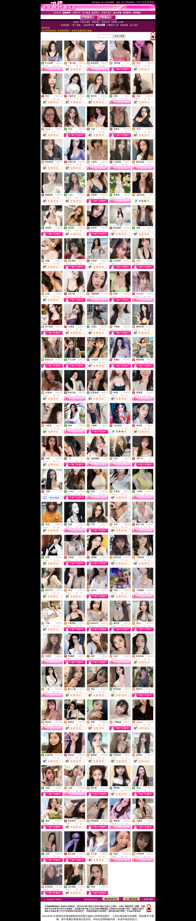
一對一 (128, 63)
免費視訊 (59, 63)
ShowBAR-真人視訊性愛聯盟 (73, 899)
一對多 (105, 294)
